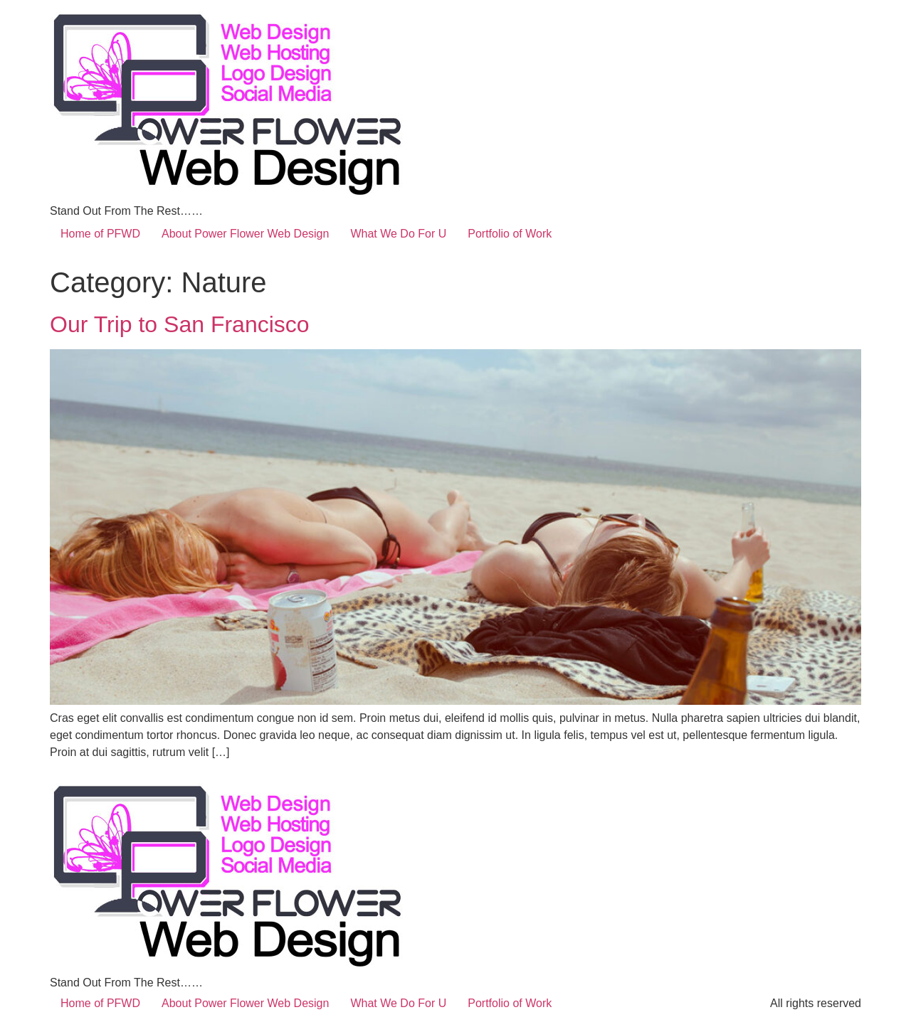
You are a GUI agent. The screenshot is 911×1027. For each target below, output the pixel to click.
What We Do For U (398, 234)
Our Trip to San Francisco (180, 324)
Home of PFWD (100, 234)
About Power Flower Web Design (245, 234)
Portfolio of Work (510, 234)
